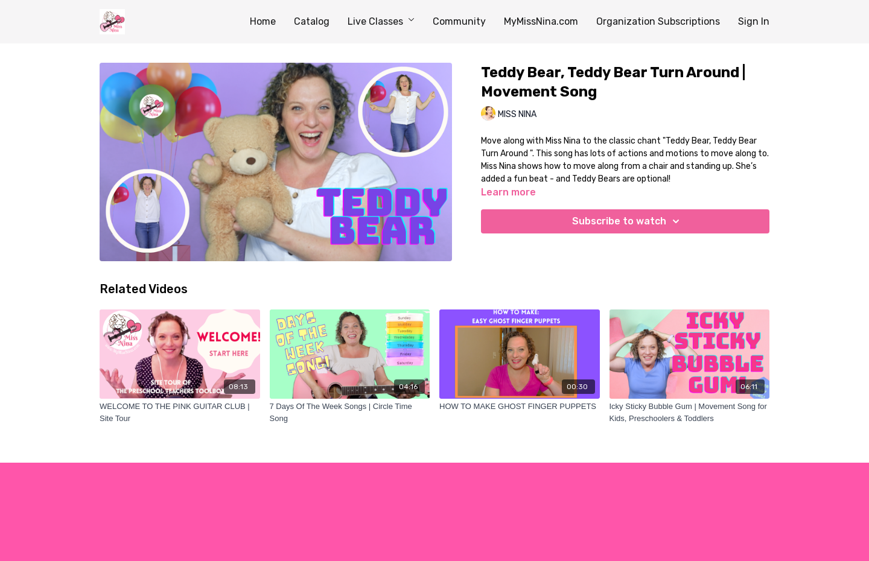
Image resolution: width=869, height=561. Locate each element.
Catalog (311, 21)
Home (263, 21)
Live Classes (381, 21)
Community (459, 21)
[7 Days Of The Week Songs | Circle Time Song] (350, 412)
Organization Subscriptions (658, 21)
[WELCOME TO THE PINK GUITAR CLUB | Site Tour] (180, 412)
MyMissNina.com (541, 21)
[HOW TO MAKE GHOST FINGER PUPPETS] (519, 407)
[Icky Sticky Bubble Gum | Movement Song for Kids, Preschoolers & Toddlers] (690, 412)
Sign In (753, 21)
